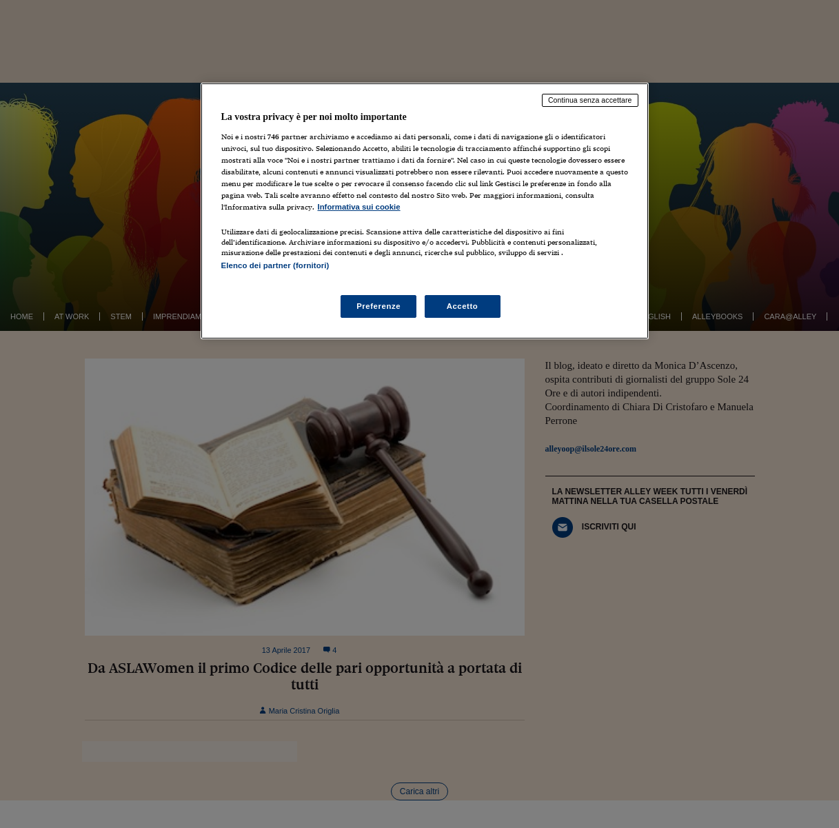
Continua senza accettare (590, 100)
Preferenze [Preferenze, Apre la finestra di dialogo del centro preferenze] (378, 306)
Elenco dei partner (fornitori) (275, 265)
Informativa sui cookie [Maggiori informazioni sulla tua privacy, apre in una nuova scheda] (359, 207)
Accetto (462, 306)
